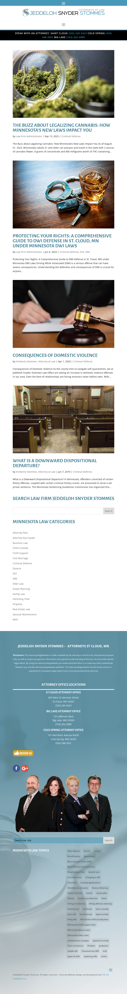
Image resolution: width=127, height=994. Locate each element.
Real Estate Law (21, 609)
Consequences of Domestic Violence (55, 355)
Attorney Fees (20, 532)
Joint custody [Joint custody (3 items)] (102, 909)
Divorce (17, 568)
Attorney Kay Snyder (24, 537)
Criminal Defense (71, 136)
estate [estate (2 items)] (89, 893)
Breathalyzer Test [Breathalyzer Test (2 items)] (76, 872)
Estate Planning (21, 588)
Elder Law (18, 583)
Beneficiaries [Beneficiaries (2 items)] (74, 856)
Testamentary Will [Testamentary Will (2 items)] (90, 951)
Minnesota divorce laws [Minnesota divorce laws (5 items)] (79, 930)
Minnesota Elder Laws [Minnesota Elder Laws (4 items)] (78, 935)
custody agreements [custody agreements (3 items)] (90, 882)
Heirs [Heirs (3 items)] (104, 898)
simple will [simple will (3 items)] (72, 951)
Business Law (20, 543)
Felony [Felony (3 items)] (71, 898)
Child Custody (20, 548)
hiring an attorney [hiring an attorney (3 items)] (76, 903)
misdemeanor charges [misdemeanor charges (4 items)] (78, 940)
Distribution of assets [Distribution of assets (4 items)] (78, 887)
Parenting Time (21, 599)
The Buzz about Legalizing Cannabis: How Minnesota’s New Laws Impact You (61, 128)
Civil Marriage (20, 558)
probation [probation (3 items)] (103, 945)
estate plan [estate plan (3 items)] (101, 893)
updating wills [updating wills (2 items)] (90, 956)
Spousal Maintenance (25, 614)
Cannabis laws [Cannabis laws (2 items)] (74, 877)
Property (17, 604)
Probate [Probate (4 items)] (91, 945)
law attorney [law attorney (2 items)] (86, 914)
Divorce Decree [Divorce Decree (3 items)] (75, 893)
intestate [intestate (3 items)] (87, 909)
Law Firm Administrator (29, 136)
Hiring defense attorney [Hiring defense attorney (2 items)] (100, 903)
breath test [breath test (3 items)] (94, 872)
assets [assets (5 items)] (97, 851)
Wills (15, 619)
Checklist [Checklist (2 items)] (72, 882)
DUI (82, 251)
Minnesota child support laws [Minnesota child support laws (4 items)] (82, 924)
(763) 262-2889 (75, 37)
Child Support (20, 553)
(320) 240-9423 (77, 33)
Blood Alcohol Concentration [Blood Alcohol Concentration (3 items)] (81, 866)
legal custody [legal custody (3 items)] (102, 914)
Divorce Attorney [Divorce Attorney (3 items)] (100, 887)
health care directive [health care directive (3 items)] (87, 898)
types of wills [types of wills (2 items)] (74, 956)
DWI (87, 251)
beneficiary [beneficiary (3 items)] (89, 856)
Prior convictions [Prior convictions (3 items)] (75, 945)
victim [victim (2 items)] (104, 956)
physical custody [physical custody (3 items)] (100, 940)
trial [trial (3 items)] (105, 951)
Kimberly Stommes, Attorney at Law (35, 361)
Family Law (19, 594)
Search (108, 511)
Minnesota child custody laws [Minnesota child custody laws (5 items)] (94, 919)
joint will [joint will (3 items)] (72, 914)
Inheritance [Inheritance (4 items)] (73, 909)
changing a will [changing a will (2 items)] (92, 877)
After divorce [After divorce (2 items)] (74, 851)
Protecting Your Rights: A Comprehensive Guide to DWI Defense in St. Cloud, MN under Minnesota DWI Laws (62, 240)
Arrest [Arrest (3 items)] (87, 851)
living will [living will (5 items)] (72, 919)
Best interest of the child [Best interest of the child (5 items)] (79, 861)
